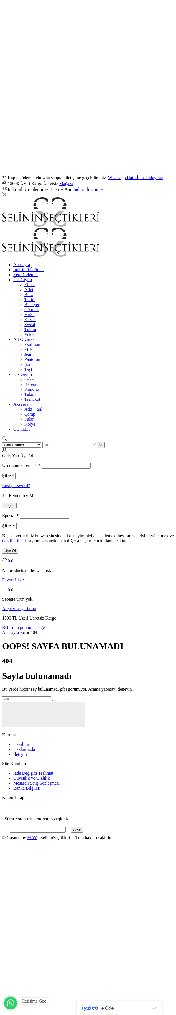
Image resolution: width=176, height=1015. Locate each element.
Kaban (30, 384)
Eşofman (32, 344)
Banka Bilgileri (26, 788)
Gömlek (31, 309)
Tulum (30, 329)
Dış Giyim (23, 374)
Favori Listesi (14, 579)
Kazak (30, 319)
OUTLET (21, 429)
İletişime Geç (34, 1001)
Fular (29, 419)
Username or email (21, 465)
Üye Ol (10, 551)
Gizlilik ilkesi (14, 540)
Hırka (29, 314)
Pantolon (32, 359)
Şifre (8, 475)
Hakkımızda (24, 749)
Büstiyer (31, 304)
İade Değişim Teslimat (33, 773)
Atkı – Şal (33, 409)
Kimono (31, 389)
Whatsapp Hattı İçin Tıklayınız (135, 177)
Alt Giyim (23, 339)
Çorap (29, 414)
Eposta (10, 515)
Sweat (29, 324)
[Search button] (101, 445)
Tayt (28, 369)
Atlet (28, 289)
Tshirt (29, 299)
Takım (30, 394)
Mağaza (66, 183)
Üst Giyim (23, 279)
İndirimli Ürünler (88, 189)
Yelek (29, 334)
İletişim (20, 754)
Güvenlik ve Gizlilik (31, 778)
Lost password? (16, 485)
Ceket (29, 379)
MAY (32, 837)
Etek (28, 349)
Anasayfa (21, 264)
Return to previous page (23, 627)
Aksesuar (22, 404)
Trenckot (32, 399)
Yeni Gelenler (25, 274)
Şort (28, 364)
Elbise (29, 284)
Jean (28, 354)
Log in (9, 505)
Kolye (29, 424)
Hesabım (21, 744)
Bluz (28, 294)
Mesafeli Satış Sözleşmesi (36, 783)
